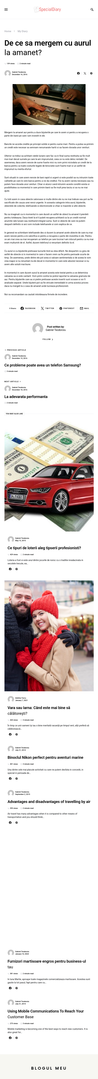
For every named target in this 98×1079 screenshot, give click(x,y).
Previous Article (16, 350)
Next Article (11, 382)
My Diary (23, 31)
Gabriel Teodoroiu (19, 72)
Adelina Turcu (20, 698)
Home (7, 31)
